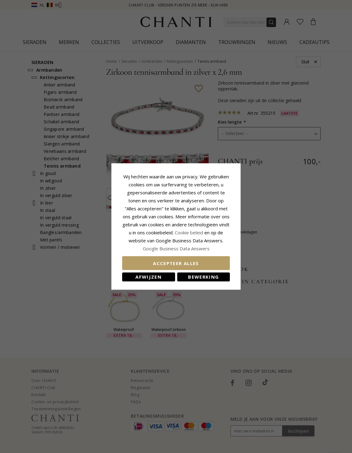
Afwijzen (148, 277)
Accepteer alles (176, 263)
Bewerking (203, 277)
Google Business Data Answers (176, 248)
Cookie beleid (189, 232)
